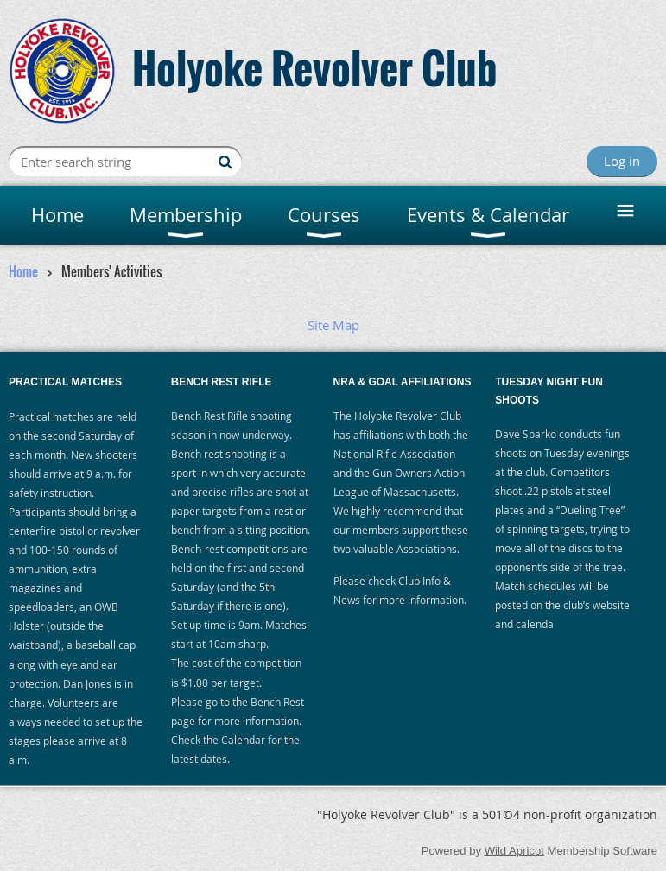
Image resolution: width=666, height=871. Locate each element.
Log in (622, 160)
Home (23, 271)
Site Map (333, 325)
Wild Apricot (514, 850)
